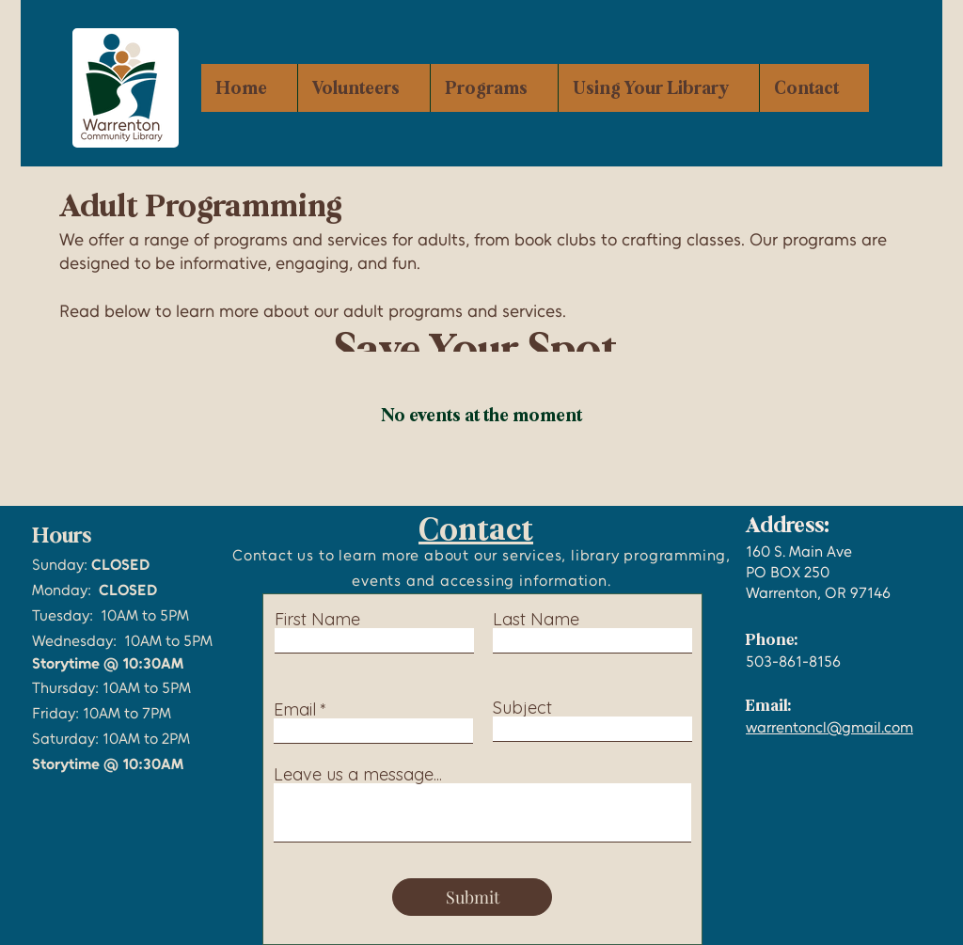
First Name (317, 619)
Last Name (536, 619)
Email (295, 709)
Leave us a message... (358, 774)
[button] (494, 88)
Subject (522, 708)
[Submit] (472, 897)
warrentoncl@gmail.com (829, 727)
